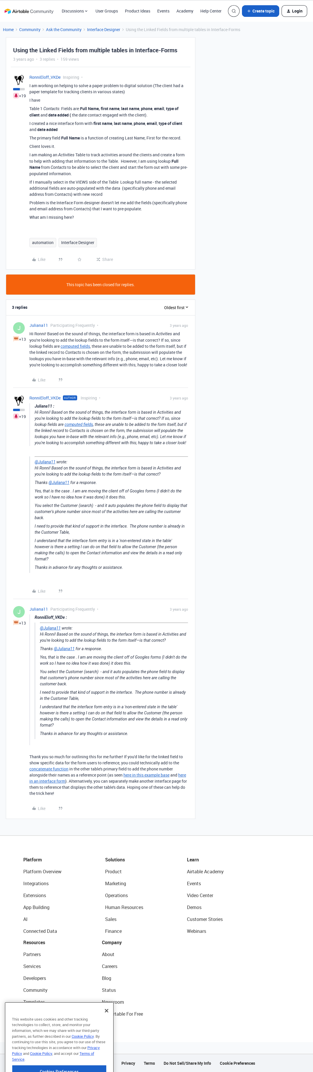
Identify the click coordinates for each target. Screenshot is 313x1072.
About (108, 954)
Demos (194, 907)
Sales (110, 919)
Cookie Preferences (237, 1063)
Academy (184, 11)
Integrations (36, 883)
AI (25, 919)
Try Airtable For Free (122, 1014)
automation (43, 242)
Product (113, 871)
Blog (106, 978)
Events (163, 11)
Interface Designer (103, 29)
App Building (36, 907)
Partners (32, 954)
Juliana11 (38, 325)
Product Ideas (137, 11)
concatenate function (48, 769)
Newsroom (113, 1002)
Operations (116, 895)
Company (112, 942)
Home (8, 29)
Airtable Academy (205, 871)
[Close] (106, 1025)
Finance (113, 931)
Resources (34, 942)
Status (109, 990)
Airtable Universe (40, 1014)
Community (29, 29)
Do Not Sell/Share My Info (187, 1063)
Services (32, 966)
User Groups (107, 11)
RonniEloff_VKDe (45, 77)
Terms (149, 1063)
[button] (260, 11)
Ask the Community (64, 29)
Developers (34, 978)
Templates (34, 1002)
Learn (193, 859)
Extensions (34, 895)
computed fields (75, 346)
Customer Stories (205, 919)
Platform (32, 859)
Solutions (115, 859)
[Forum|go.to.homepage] (29, 11)
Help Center (211, 11)
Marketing (115, 883)
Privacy (128, 1063)
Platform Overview (42, 871)
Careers (109, 966)
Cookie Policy (83, 1051)
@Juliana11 (45, 462)
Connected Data (40, 931)
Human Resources (124, 907)
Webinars (196, 931)
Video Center (200, 895)
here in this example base (146, 775)
